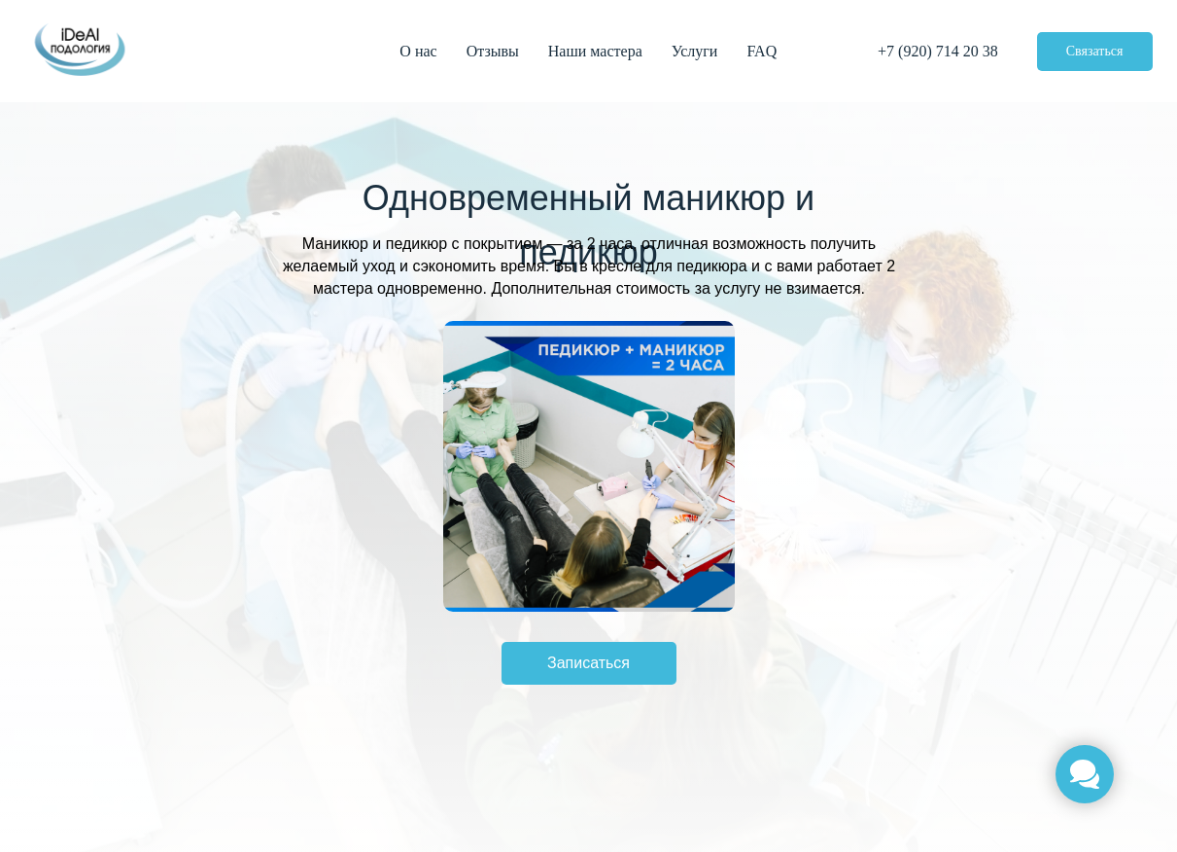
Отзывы (493, 51)
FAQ (761, 51)
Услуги (695, 51)
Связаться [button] (1095, 51)
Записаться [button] (588, 663)
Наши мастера (595, 51)
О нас (417, 51)
